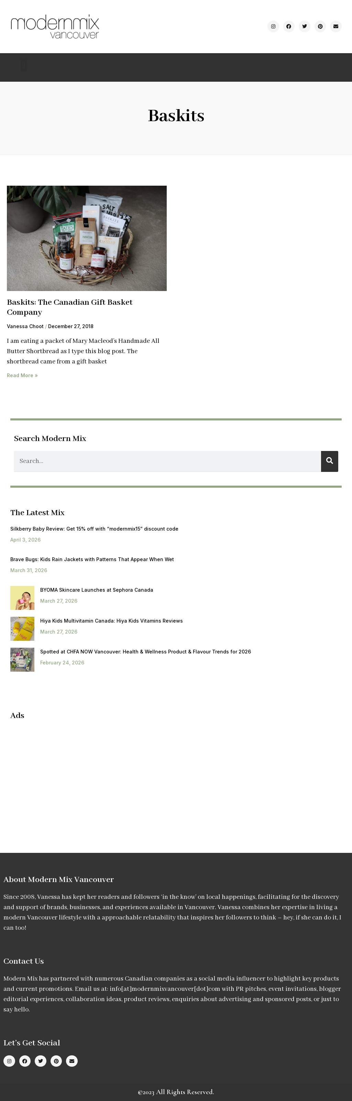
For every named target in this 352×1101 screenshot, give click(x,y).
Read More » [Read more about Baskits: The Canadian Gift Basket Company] (22, 375)
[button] (24, 65)
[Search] (329, 461)
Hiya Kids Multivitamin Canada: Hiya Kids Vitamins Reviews (111, 621)
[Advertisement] (68, 776)
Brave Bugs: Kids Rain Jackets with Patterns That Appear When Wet (92, 559)
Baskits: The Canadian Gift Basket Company (70, 307)
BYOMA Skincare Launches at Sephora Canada (96, 590)
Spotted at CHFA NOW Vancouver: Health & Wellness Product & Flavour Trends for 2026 (145, 651)
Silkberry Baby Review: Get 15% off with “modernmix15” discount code (94, 529)
